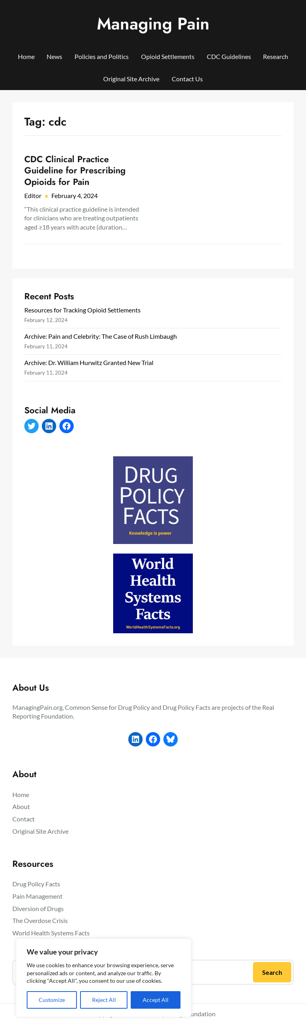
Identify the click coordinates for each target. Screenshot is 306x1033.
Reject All (104, 999)
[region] (103, 978)
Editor (32, 195)
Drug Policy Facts (186, 707)
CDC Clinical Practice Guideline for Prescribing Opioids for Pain (75, 170)
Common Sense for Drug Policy (107, 707)
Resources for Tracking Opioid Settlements (82, 310)
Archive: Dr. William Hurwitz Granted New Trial (88, 362)
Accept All (156, 999)
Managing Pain (153, 24)
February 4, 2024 (74, 195)
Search (272, 972)
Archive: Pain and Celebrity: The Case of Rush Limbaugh (100, 336)
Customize (52, 999)
